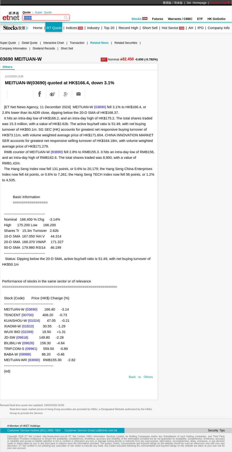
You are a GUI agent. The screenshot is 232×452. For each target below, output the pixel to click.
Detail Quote (29, 42)
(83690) (57, 152)
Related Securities (125, 42)
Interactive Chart (53, 42)
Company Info (218, 28)
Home (37, 28)
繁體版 (167, 2)
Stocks (139, 19)
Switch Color (220, 2)
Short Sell (149, 28)
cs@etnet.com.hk (106, 430)
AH (190, 28)
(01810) (28, 326)
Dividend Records (44, 48)
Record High (128, 28)
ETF (200, 19)
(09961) (31, 349)
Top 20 (109, 28)
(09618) (22, 337)
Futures (157, 19)
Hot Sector (170, 28)
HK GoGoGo (216, 19)
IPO (201, 28)
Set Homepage (196, 2)
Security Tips (216, 430)
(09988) (25, 354)
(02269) (27, 332)
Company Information (13, 48)
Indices (71, 28)
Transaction (77, 42)
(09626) (28, 343)
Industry (93, 28)
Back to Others (141, 377)
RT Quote (54, 28)
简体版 (178, 2)
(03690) (100, 107)
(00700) (28, 315)
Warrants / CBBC (180, 19)
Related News (99, 42)
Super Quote (43, 12)
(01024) (34, 320)
